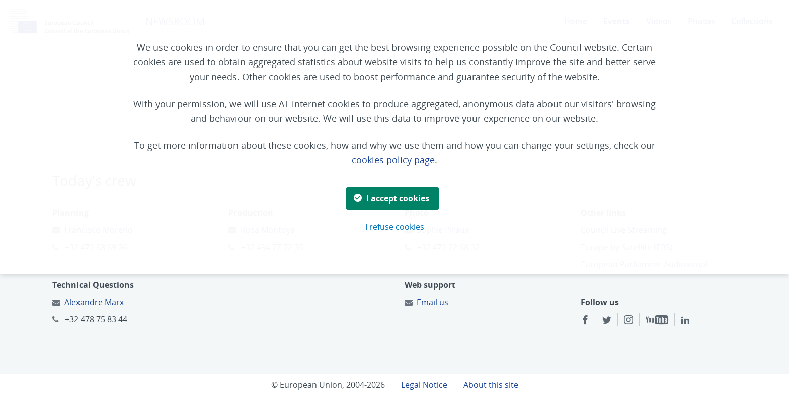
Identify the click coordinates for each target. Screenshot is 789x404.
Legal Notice (424, 384)
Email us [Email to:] (432, 302)
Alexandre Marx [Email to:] (94, 302)
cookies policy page (393, 160)
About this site (490, 384)
